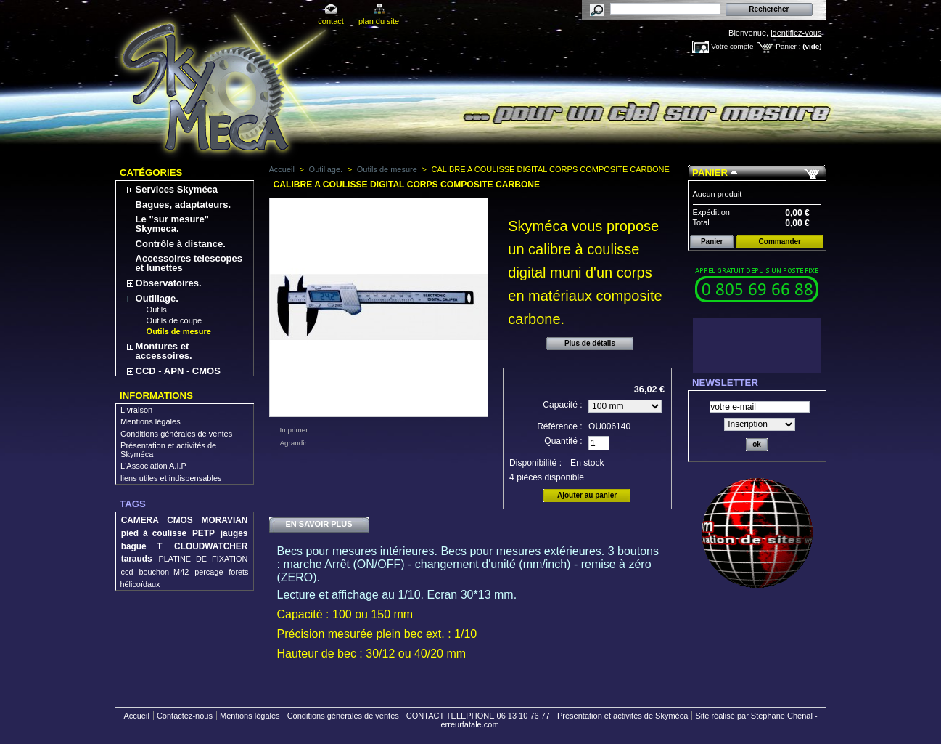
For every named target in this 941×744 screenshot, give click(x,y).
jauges (234, 533)
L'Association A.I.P (153, 465)
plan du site (378, 21)
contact (330, 21)
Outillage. (157, 298)
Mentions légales (150, 421)
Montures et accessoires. (164, 351)
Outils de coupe (174, 320)
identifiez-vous (796, 32)
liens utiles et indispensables (170, 478)
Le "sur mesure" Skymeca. (172, 224)
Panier (710, 172)
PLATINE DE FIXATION (203, 558)
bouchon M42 (164, 571)
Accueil (282, 169)
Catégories (151, 172)
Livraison (136, 409)
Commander (780, 242)
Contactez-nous (185, 715)
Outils (157, 309)
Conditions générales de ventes (176, 433)
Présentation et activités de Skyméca (622, 715)
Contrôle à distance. (181, 243)
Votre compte (732, 46)
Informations (156, 395)
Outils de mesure (179, 331)
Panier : (788, 46)
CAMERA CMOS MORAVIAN (184, 520)
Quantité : (563, 441)
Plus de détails (589, 343)
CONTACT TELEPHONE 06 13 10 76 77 (478, 715)
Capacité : (562, 405)
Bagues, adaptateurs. (183, 204)
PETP (203, 533)
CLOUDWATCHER (210, 546)
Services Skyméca (177, 189)
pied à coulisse (153, 533)
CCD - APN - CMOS (178, 370)
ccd (127, 571)
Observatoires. (169, 283)
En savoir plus (318, 523)
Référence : (560, 426)
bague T (142, 546)
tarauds (136, 559)
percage (208, 571)
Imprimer (294, 430)
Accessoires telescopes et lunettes (189, 263)
